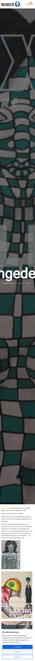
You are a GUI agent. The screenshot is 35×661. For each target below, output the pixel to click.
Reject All (17, 657)
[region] (17, 645)
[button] (27, 4)
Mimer (21, 283)
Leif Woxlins (5, 508)
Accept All (17, 647)
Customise (17, 652)
